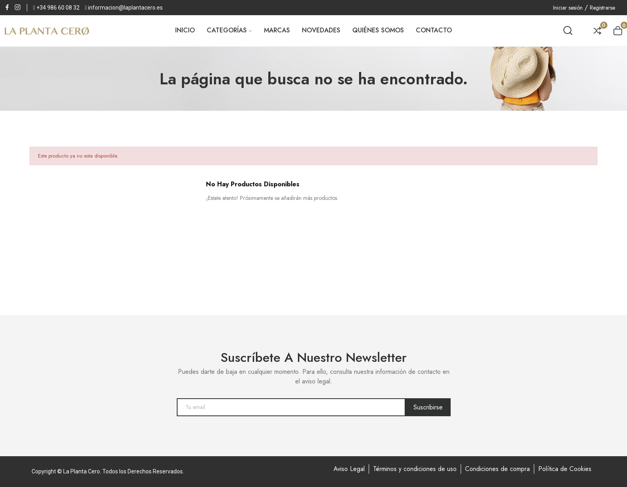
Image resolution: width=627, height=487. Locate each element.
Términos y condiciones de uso (415, 468)
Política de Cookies (564, 468)
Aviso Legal (349, 468)
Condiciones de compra (497, 468)
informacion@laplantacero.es (125, 7)
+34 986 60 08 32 (58, 7)
